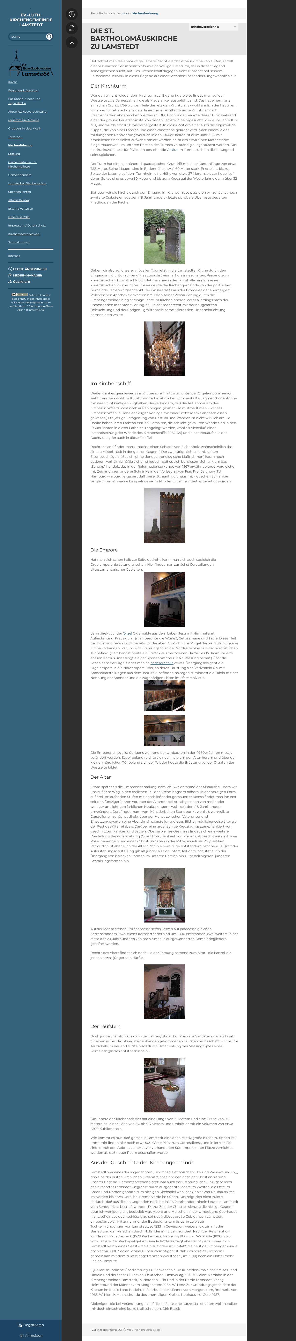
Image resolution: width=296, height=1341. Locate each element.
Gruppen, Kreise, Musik (24, 128)
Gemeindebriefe (19, 175)
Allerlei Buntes (18, 200)
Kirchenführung (20, 145)
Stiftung (14, 154)
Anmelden (31, 1336)
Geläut (172, 150)
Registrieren (31, 1325)
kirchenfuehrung (145, 13)
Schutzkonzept (19, 242)
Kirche (12, 82)
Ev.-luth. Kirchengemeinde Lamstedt (30, 20)
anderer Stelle (161, 663)
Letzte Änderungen (27, 269)
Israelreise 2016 (19, 217)
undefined (49, 37)
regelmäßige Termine (23, 120)
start (126, 13)
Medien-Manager (25, 275)
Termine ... (15, 137)
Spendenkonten (19, 192)
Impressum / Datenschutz (27, 225)
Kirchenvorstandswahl (24, 234)
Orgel (127, 633)
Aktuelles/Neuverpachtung (27, 111)
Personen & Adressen (23, 90)
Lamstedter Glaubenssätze (27, 183)
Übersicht (19, 282)
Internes (14, 256)
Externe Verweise (20, 208)
